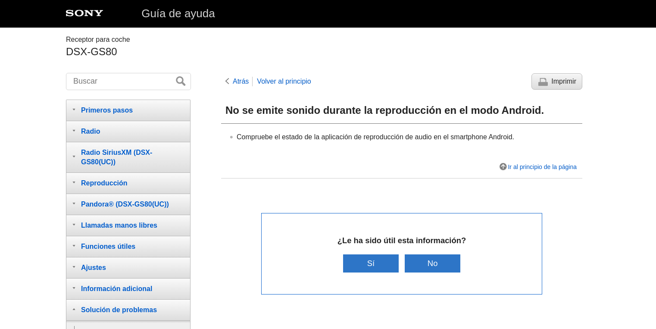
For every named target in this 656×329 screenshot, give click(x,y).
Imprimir (563, 81)
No (433, 263)
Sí (371, 263)
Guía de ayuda (178, 13)
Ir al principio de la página (542, 166)
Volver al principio (284, 81)
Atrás (241, 81)
